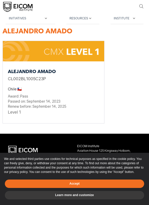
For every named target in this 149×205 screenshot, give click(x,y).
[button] (30, 18)
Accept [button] (74, 183)
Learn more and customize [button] (74, 195)
